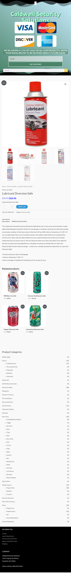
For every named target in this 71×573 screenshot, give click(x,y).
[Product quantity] (8, 207)
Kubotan (5, 413)
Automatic (9, 377)
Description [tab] (6, 221)
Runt (8, 436)
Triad (8, 433)
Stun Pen (9, 426)
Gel (7, 515)
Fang (8, 449)
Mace (4, 506)
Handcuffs (5, 380)
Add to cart (22, 207)
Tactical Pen (6, 482)
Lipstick (8, 455)
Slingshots (5, 392)
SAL (7, 459)
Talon (8, 430)
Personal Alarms (7, 402)
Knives (4, 361)
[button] (35, 3)
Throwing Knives (11, 367)
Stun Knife (9, 439)
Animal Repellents (12, 518)
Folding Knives (11, 364)
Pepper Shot (10, 488)
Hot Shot (9, 468)
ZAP (7, 443)
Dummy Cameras (8, 395)
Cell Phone (10, 472)
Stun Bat (9, 475)
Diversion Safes (7, 388)
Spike (8, 452)
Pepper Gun (10, 509)
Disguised (9, 370)
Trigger (8, 423)
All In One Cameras (8, 502)
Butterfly (9, 374)
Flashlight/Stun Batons (13, 420)
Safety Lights (6, 357)
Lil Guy (8, 446)
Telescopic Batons (8, 410)
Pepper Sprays (7, 485)
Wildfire (9, 491)
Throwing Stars (7, 399)
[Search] (66, 70)
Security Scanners (8, 498)
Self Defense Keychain (9, 384)
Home (4, 186)
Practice (9, 495)
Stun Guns (5, 417)
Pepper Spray (10, 512)
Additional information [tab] (19, 221)
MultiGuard (10, 462)
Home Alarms (6, 406)
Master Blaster (11, 478)
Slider (8, 465)
